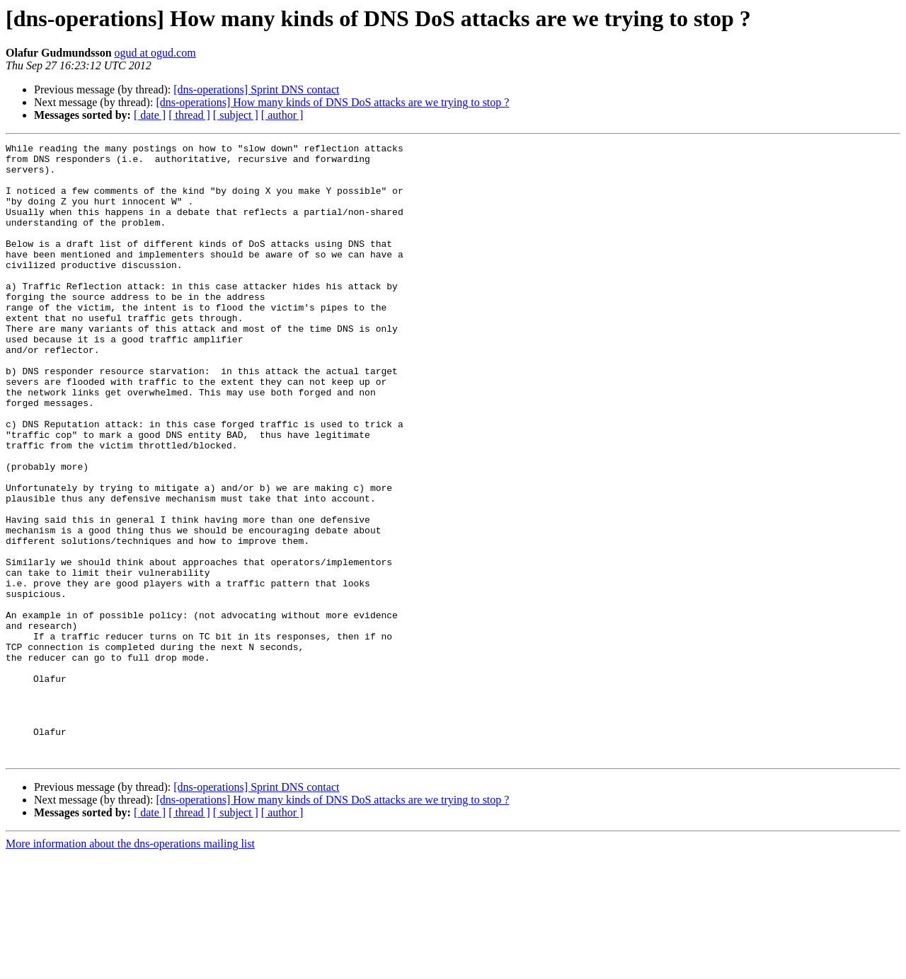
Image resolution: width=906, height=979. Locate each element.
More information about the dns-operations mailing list (130, 967)
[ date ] (150, 115)
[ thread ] (189, 115)
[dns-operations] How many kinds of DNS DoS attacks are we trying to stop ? (332, 102)
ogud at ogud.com (155, 53)
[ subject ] (235, 115)
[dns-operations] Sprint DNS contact (256, 89)
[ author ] (282, 115)
